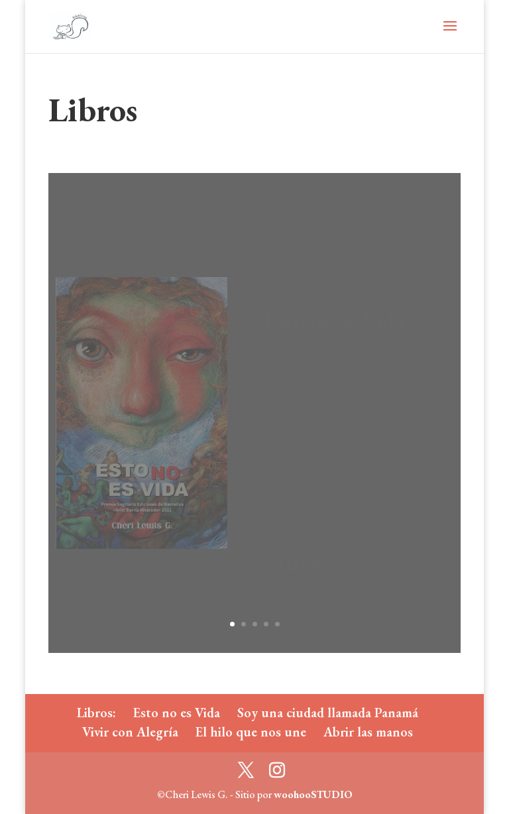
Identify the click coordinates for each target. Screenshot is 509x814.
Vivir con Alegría (130, 731)
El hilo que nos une (251, 731)
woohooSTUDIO (313, 794)
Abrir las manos (368, 731)
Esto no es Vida (176, 712)
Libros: (96, 712)
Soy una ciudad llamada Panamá (327, 712)
